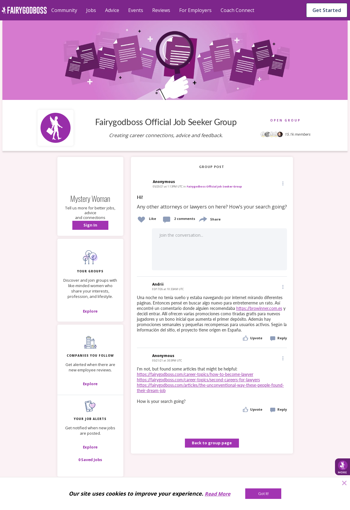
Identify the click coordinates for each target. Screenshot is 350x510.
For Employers (195, 10)
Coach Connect (237, 10)
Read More (217, 493)
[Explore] (90, 311)
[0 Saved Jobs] (90, 459)
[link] (212, 202)
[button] (90, 225)
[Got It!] (263, 493)
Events (135, 10)
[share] (202, 218)
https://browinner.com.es (259, 308)
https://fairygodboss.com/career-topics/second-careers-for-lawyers (198, 379)
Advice (112, 10)
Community (64, 10)
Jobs (91, 10)
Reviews (161, 10)
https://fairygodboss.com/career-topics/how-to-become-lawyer (195, 374)
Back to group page (212, 443)
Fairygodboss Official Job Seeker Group (214, 186)
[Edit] (282, 183)
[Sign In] (90, 225)
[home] (24, 10)
